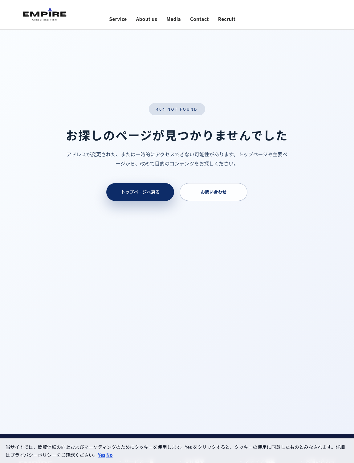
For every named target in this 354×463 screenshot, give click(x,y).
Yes (101, 455)
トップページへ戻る (140, 192)
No (109, 455)
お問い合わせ (213, 192)
